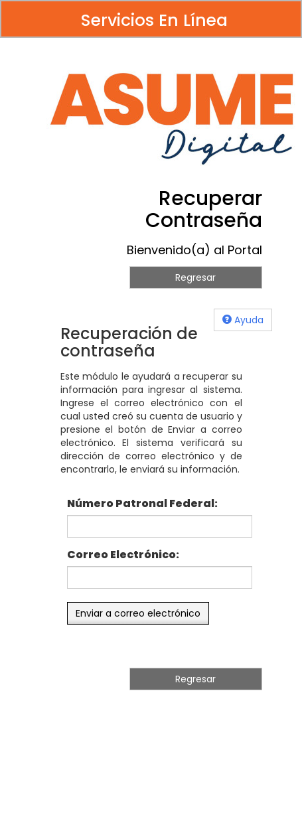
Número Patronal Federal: (142, 503)
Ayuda (243, 320)
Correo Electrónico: (123, 555)
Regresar (195, 277)
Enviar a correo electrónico (138, 613)
